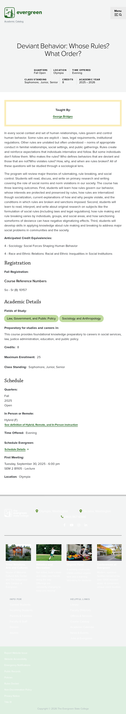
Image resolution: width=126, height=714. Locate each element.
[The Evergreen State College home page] (16, 514)
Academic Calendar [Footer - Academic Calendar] (82, 627)
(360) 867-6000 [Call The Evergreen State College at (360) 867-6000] (75, 516)
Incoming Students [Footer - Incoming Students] (21, 610)
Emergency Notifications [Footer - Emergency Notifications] (17, 665)
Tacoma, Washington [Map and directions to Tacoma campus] (97, 511)
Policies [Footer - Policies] (8, 677)
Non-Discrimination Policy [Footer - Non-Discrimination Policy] (18, 689)
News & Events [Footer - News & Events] (79, 632)
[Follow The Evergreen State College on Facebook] (64, 524)
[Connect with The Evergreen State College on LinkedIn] (86, 524)
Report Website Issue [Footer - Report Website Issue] (15, 653)
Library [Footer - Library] (74, 604)
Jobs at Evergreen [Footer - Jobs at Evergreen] (81, 638)
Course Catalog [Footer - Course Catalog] (79, 621)
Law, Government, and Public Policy (31, 318)
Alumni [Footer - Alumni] (14, 632)
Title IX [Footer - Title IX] (8, 702)
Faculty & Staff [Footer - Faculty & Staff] (18, 621)
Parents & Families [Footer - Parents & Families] (21, 616)
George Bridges (63, 116)
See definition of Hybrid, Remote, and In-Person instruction (41, 425)
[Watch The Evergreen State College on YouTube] (71, 524)
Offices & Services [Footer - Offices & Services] (81, 616)
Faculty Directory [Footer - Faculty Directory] (80, 610)
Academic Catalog (13, 21)
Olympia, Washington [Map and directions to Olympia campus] (53, 511)
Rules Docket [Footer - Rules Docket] (11, 683)
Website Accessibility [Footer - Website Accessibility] (15, 659)
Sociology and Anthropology (81, 318)
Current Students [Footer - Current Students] (20, 604)
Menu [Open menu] (117, 11)
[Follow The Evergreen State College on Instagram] (78, 524)
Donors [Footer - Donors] (14, 627)
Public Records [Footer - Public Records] (12, 671)
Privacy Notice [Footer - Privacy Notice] (12, 695)
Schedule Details (15, 449)
